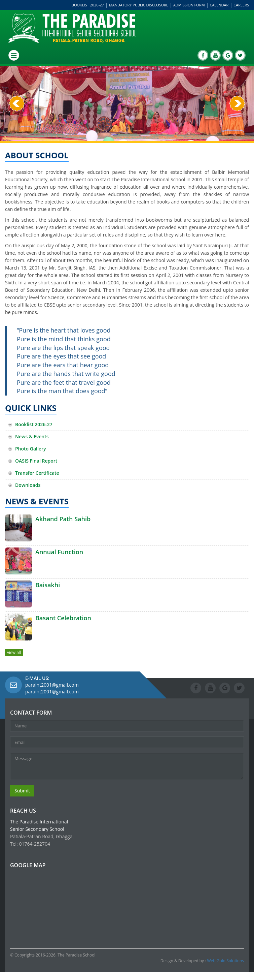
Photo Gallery (30, 448)
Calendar (219, 4)
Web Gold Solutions (225, 961)
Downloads (27, 485)
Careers (241, 4)
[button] (17, 122)
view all (14, 652)
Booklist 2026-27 (88, 4)
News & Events (32, 436)
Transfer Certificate (37, 473)
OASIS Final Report (36, 461)
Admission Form (189, 4)
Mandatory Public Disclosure (138, 4)
